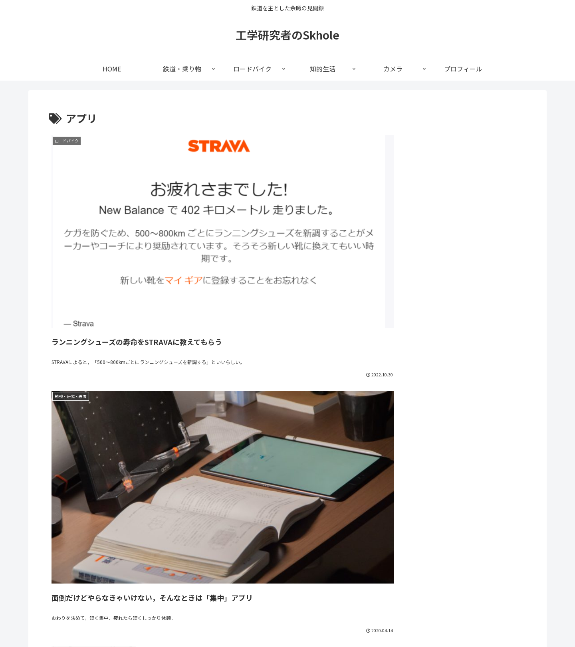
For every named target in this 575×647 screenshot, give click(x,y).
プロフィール (370, 622)
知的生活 (308, 622)
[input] (287, 518)
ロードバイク (272, 622)
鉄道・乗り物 (230, 622)
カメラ (336, 622)
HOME (197, 622)
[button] (518, 518)
